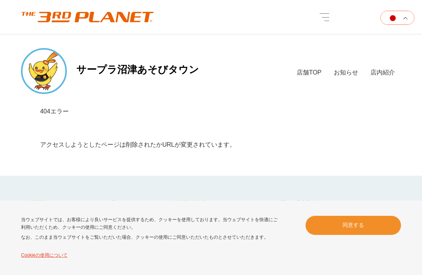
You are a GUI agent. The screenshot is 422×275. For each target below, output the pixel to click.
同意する (353, 225)
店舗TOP (309, 72)
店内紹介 (382, 72)
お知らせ (346, 72)
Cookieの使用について (44, 255)
